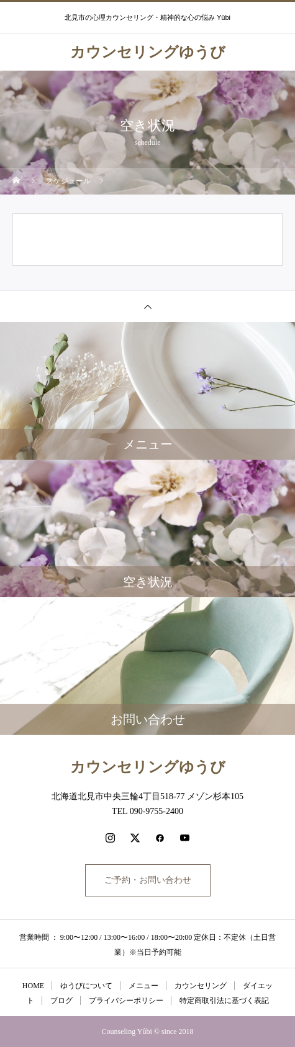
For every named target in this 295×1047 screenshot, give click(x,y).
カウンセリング (201, 985)
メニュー (143, 985)
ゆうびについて (86, 985)
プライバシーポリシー (126, 1000)
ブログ (61, 1000)
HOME (33, 985)
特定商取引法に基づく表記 (224, 1000)
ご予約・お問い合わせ (147, 880)
